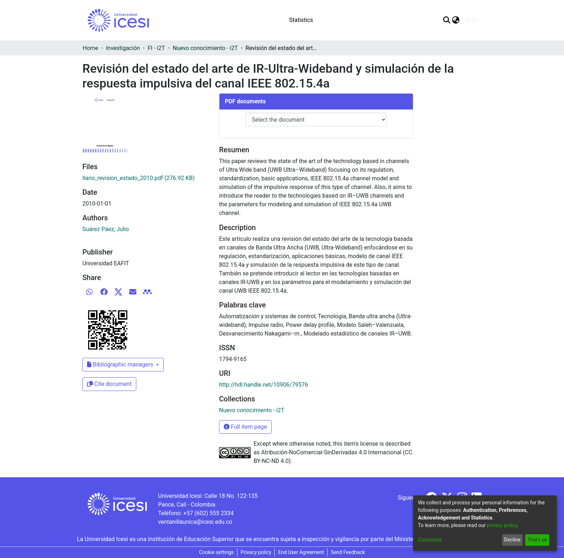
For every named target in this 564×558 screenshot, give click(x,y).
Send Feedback (348, 552)
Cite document (109, 384)
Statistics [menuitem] (301, 20)
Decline (512, 540)
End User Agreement (301, 552)
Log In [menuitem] (469, 20)
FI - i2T (156, 48)
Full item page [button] (245, 426)
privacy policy (502, 525)
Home (90, 48)
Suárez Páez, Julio (105, 229)
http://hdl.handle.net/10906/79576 (263, 384)
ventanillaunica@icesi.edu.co (195, 521)
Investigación (123, 48)
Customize (430, 540)
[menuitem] (455, 20)
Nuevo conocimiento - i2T (205, 48)
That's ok (537, 540)
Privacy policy (256, 552)
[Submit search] (446, 20)
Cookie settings (216, 552)
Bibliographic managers (121, 364)
